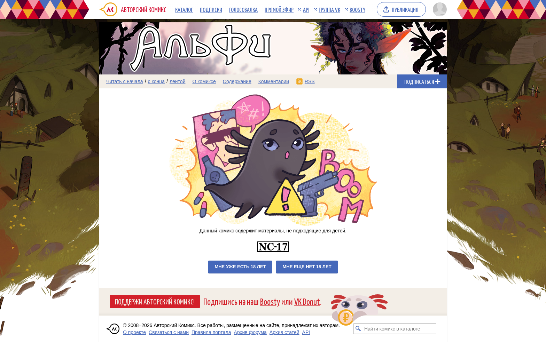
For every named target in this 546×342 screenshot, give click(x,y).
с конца (156, 81)
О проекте (134, 332)
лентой (178, 81)
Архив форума (250, 332)
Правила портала (211, 332)
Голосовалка (243, 9)
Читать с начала (124, 81)
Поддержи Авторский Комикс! (155, 301)
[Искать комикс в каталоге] (358, 329)
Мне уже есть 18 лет (240, 266)
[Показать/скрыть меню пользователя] (438, 9)
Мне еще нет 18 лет (306, 266)
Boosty (357, 9)
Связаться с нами (169, 332)
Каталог (184, 9)
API (306, 9)
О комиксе (204, 81)
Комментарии (273, 81)
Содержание (237, 81)
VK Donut (307, 301)
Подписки (211, 9)
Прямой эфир (279, 9)
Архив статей (284, 332)
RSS (310, 81)
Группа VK (329, 9)
